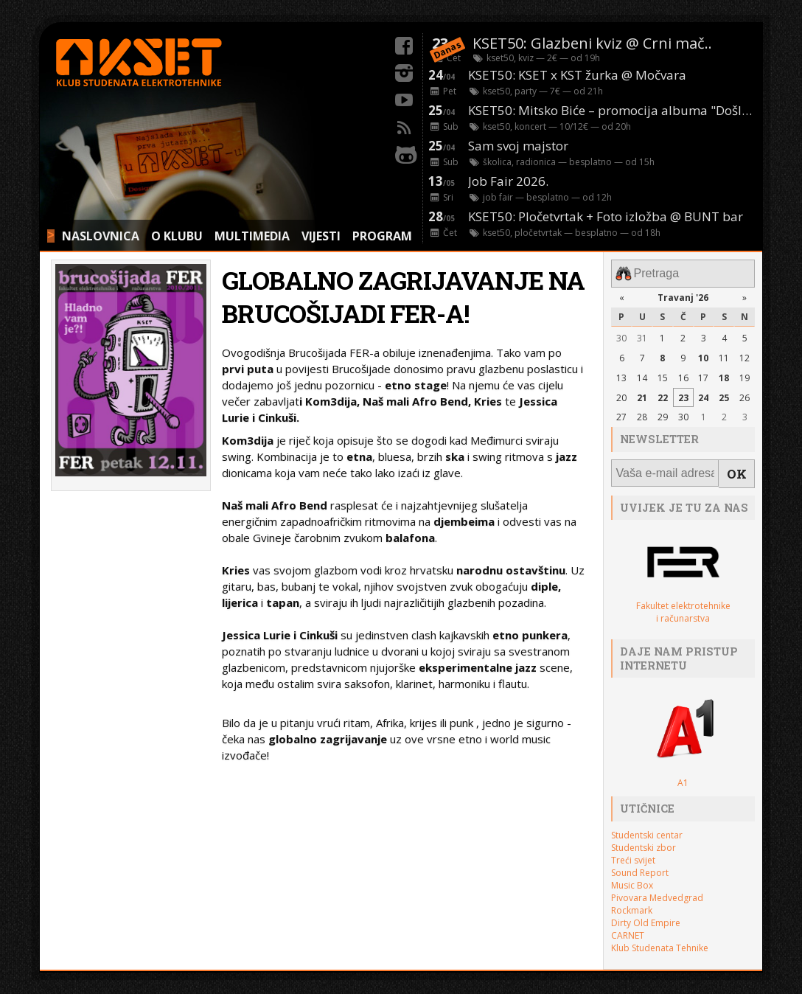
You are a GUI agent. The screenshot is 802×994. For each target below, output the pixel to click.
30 (621, 335)
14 (642, 374)
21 (642, 394)
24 (703, 394)
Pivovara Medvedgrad (657, 889)
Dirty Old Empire (645, 914)
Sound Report (640, 864)
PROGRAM (382, 236)
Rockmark (631, 902)
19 (744, 374)
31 (642, 335)
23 (683, 394)
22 (663, 394)
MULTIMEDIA (252, 236)
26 (744, 394)
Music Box (632, 877)
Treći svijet (633, 852)
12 (744, 354)
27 (621, 414)
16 (683, 374)
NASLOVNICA (100, 236)
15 (663, 374)
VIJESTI (321, 236)
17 (703, 374)
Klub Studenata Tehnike (659, 940)
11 (724, 354)
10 (703, 354)
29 (663, 414)
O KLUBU (177, 236)
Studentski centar (647, 827)
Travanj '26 (683, 294)
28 (642, 414)
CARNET (627, 927)
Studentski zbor (643, 839)
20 (621, 394)
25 (724, 394)
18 (724, 374)
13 (621, 374)
